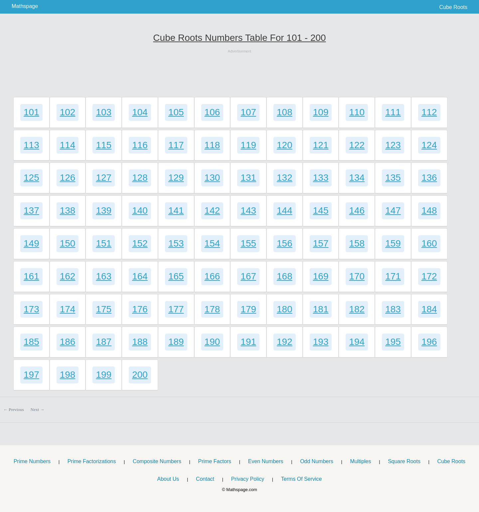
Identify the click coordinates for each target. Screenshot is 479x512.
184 (429, 309)
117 (176, 145)
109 (321, 112)
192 (284, 342)
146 (357, 210)
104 (140, 112)
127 (103, 177)
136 (429, 177)
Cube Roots (453, 7)
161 (31, 276)
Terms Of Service (301, 479)
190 (212, 342)
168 (284, 276)
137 (31, 210)
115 (103, 145)
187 (103, 342)
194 (357, 342)
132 (284, 177)
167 (248, 276)
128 (140, 177)
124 (429, 145)
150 (68, 243)
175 (103, 309)
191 (248, 342)
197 (31, 374)
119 (248, 145)
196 (429, 342)
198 (68, 374)
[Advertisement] (239, 69)
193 (321, 342)
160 (429, 243)
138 (68, 210)
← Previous (13, 409)
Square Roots (404, 461)
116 (140, 145)
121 (321, 145)
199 (103, 374)
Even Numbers (265, 461)
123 (393, 145)
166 (212, 276)
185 (31, 342)
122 (357, 145)
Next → (38, 409)
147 (393, 210)
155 (248, 243)
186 (68, 342)
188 (140, 342)
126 (68, 177)
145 (321, 210)
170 (357, 276)
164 (140, 276)
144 (284, 210)
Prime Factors (215, 461)
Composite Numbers (157, 461)
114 (68, 145)
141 (176, 210)
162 (68, 276)
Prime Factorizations (92, 461)
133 (321, 177)
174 (68, 309)
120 (284, 145)
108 (284, 112)
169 (321, 276)
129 (176, 177)
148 (429, 210)
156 (284, 243)
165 (176, 276)
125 (31, 177)
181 (321, 309)
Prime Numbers (32, 461)
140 (140, 210)
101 (31, 112)
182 (357, 309)
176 (140, 309)
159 (393, 243)
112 (429, 112)
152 (140, 243)
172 (429, 276)
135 (393, 177)
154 (212, 243)
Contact (205, 479)
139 (103, 210)
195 (393, 342)
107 (248, 112)
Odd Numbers (316, 461)
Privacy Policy (247, 479)
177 (176, 309)
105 (176, 112)
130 (212, 177)
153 (176, 243)
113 (31, 145)
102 (68, 112)
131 (248, 177)
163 (103, 276)
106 (212, 112)
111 (393, 112)
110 (357, 112)
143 (248, 210)
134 (357, 177)
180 (284, 309)
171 (393, 276)
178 (212, 309)
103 (103, 112)
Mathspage (25, 6)
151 (103, 243)
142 (212, 210)
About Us (168, 479)
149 (31, 243)
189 (176, 342)
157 (321, 243)
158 (357, 243)
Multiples (360, 461)
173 (31, 309)
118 (212, 145)
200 (140, 374)
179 (248, 309)
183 (393, 309)
